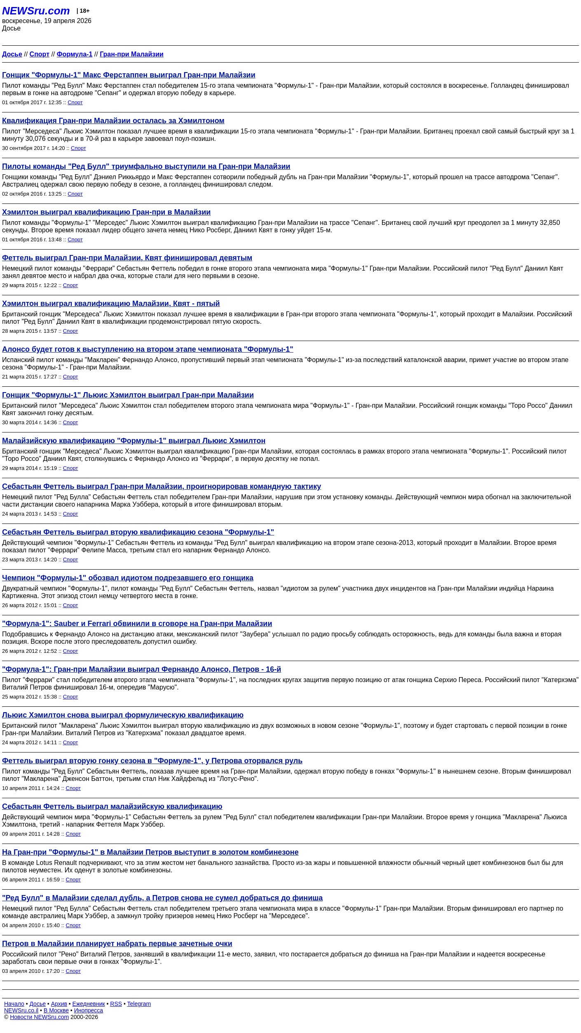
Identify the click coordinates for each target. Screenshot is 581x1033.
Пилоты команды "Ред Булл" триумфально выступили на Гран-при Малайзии (146, 166)
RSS (116, 1003)
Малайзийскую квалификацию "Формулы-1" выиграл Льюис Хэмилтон (133, 441)
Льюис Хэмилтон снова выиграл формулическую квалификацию (123, 715)
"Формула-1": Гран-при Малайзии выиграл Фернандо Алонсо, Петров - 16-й (141, 669)
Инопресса (88, 1010)
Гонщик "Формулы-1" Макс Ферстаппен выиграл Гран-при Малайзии (128, 75)
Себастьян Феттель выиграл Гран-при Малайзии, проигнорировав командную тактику (161, 486)
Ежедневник (89, 1003)
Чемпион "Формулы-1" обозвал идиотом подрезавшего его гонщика (127, 578)
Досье (37, 1003)
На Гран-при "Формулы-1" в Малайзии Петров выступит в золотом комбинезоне (150, 852)
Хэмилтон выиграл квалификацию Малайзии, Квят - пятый (111, 303)
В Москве (56, 1010)
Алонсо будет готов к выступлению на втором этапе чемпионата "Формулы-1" (147, 349)
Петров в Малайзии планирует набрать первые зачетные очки (117, 944)
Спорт (75, 102)
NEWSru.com (36, 11)
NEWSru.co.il (21, 1010)
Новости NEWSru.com (39, 1017)
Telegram (139, 1003)
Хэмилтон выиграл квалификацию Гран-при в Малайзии (106, 212)
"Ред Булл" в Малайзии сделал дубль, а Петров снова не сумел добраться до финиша (162, 898)
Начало (14, 1003)
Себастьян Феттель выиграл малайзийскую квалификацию (112, 806)
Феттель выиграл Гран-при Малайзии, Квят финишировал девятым (127, 258)
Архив (59, 1003)
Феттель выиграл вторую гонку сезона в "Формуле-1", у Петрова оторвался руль (152, 761)
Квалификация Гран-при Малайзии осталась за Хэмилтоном (113, 121)
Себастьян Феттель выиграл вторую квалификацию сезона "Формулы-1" (138, 532)
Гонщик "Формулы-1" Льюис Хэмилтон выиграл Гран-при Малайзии (128, 395)
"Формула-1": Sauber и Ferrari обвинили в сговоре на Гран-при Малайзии (137, 623)
